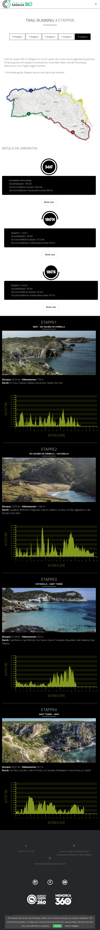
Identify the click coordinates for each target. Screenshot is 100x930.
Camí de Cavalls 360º (17, 4)
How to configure (72, 926)
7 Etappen (34, 36)
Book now (49, 202)
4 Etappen (83, 36)
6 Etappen (50, 36)
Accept (57, 926)
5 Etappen (66, 36)
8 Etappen (17, 36)
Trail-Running (40, 20)
